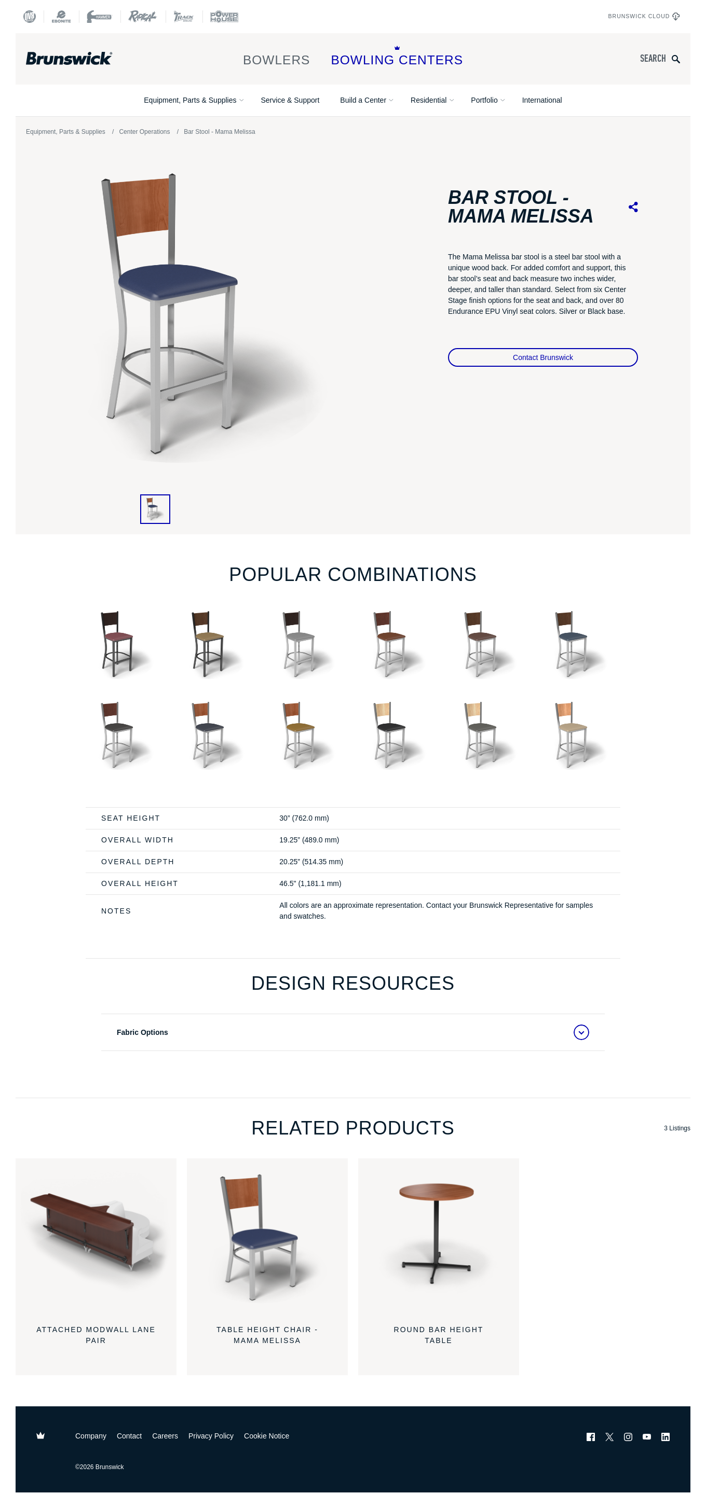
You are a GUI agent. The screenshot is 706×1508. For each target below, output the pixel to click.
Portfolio (484, 100)
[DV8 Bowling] (29, 16)
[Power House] (224, 16)
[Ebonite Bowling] (61, 16)
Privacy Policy (211, 1436)
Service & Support (290, 100)
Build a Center (363, 100)
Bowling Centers (397, 56)
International (542, 100)
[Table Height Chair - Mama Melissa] (267, 1239)
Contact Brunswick (543, 357)
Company (90, 1436)
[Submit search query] (676, 59)
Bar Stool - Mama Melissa (219, 131)
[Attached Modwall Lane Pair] (96, 1239)
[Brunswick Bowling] (84, 58)
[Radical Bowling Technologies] (143, 16)
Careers (165, 1436)
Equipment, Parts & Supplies (190, 100)
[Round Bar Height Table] (438, 1239)
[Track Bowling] (184, 16)
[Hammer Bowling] (100, 16)
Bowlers (276, 56)
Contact (129, 1436)
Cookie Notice (266, 1436)
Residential (428, 100)
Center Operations (144, 131)
